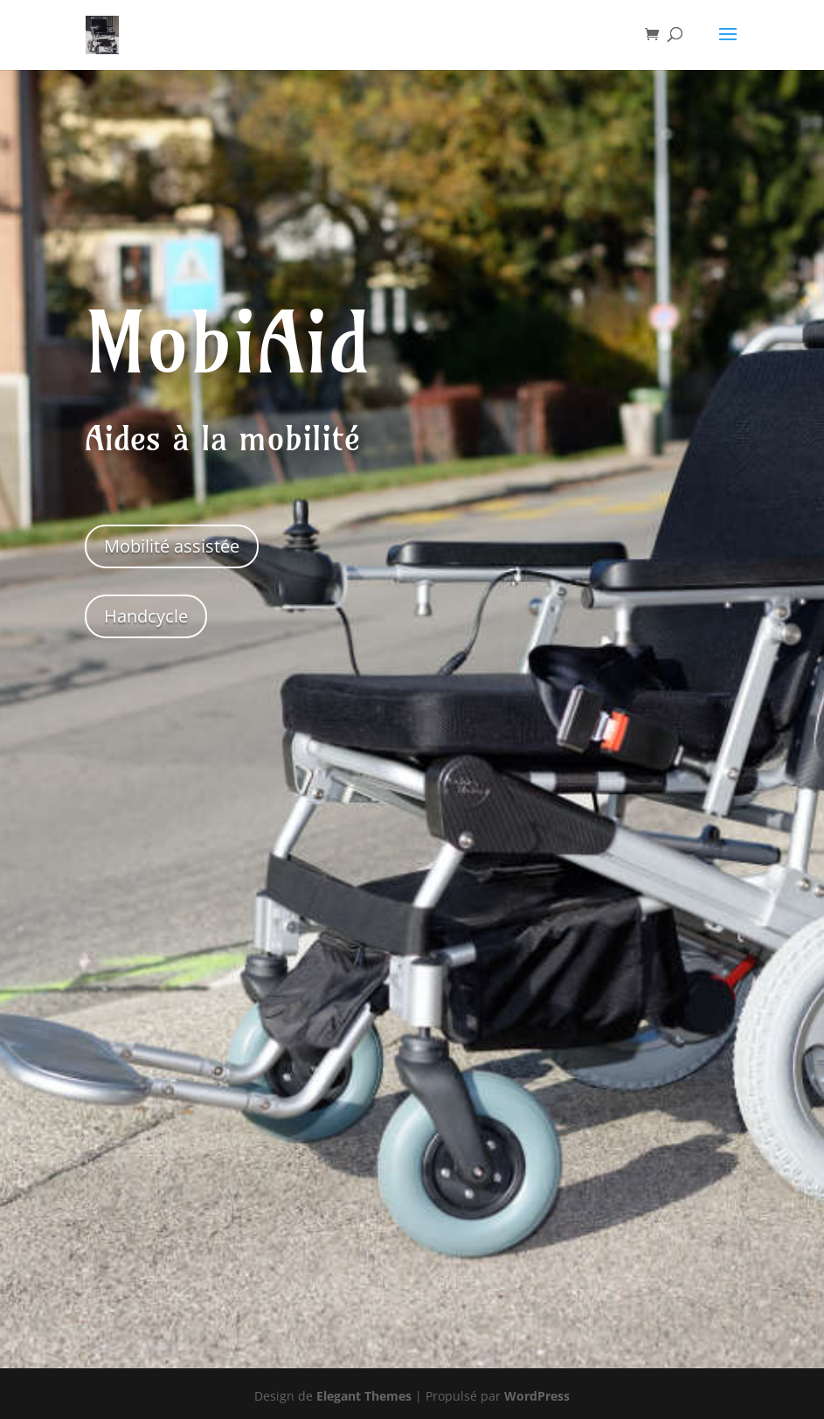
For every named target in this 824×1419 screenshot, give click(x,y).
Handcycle (146, 616)
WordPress (537, 1396)
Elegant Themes (364, 1396)
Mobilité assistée (171, 546)
